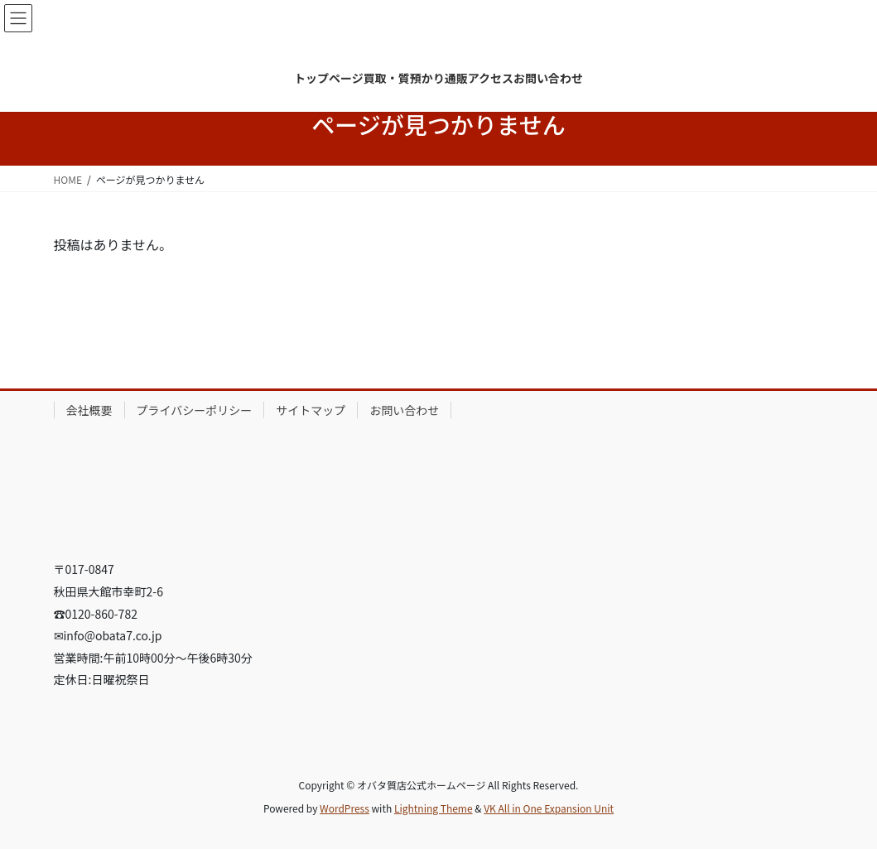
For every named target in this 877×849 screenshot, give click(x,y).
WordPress (344, 808)
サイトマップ (310, 410)
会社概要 (89, 410)
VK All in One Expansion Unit (549, 808)
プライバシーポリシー (195, 410)
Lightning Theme (433, 808)
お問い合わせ (404, 410)
